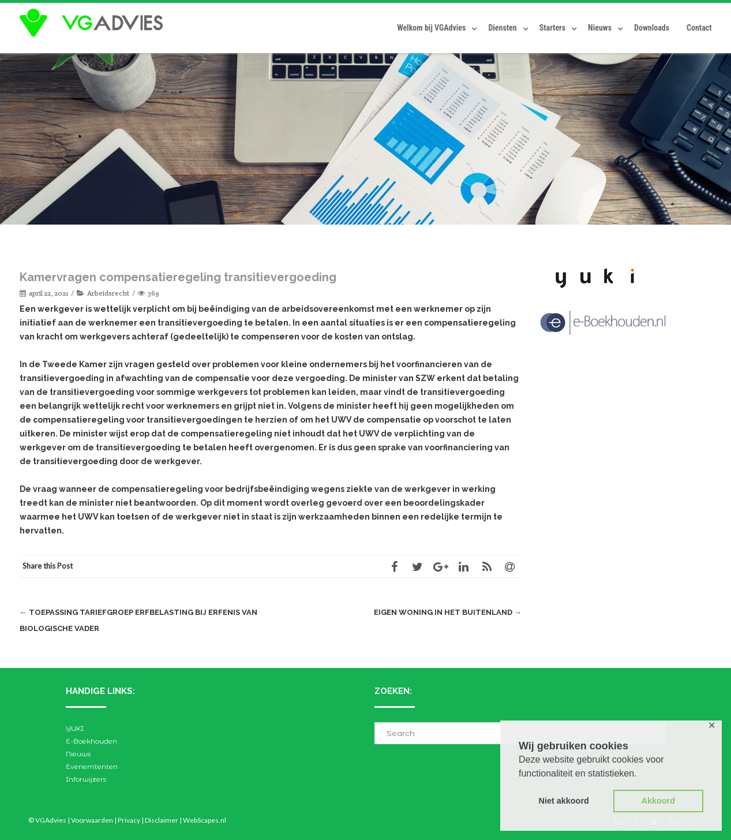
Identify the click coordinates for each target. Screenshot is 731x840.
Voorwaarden (92, 820)
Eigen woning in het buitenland (448, 612)
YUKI (75, 728)
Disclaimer (161, 820)
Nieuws (600, 27)
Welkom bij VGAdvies (431, 27)
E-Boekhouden (91, 741)
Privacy (129, 820)
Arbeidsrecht (108, 293)
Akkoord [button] (658, 800)
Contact (699, 27)
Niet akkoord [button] (564, 800)
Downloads (651, 27)
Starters (552, 27)
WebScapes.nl (204, 820)
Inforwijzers (86, 779)
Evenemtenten (92, 766)
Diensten (502, 27)
